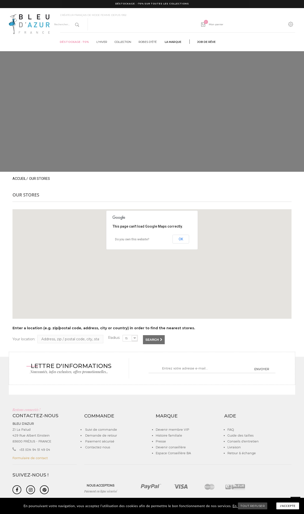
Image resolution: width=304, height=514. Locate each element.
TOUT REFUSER (252, 506)
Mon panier (213, 24)
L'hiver (101, 42)
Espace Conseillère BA (173, 453)
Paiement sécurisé (99, 441)
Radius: (114, 337)
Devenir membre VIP (172, 429)
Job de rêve (206, 42)
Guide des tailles (240, 435)
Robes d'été (148, 42)
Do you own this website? (132, 239)
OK (181, 239)
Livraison (234, 447)
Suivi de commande (100, 429)
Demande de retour (100, 435)
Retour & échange (241, 453)
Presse (161, 441)
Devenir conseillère (171, 447)
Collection (123, 42)
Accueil (19, 179)
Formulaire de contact (30, 458)
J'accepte (287, 506)
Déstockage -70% (74, 42)
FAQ (230, 429)
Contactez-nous (97, 447)
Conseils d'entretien (243, 441)
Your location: (23, 339)
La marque (173, 42)
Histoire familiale (169, 435)
